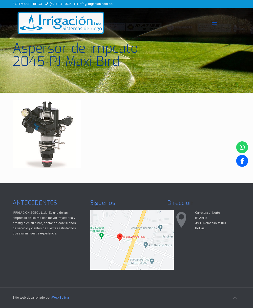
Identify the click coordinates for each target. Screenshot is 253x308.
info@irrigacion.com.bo (96, 4)
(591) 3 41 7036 (60, 4)
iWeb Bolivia (60, 297)
